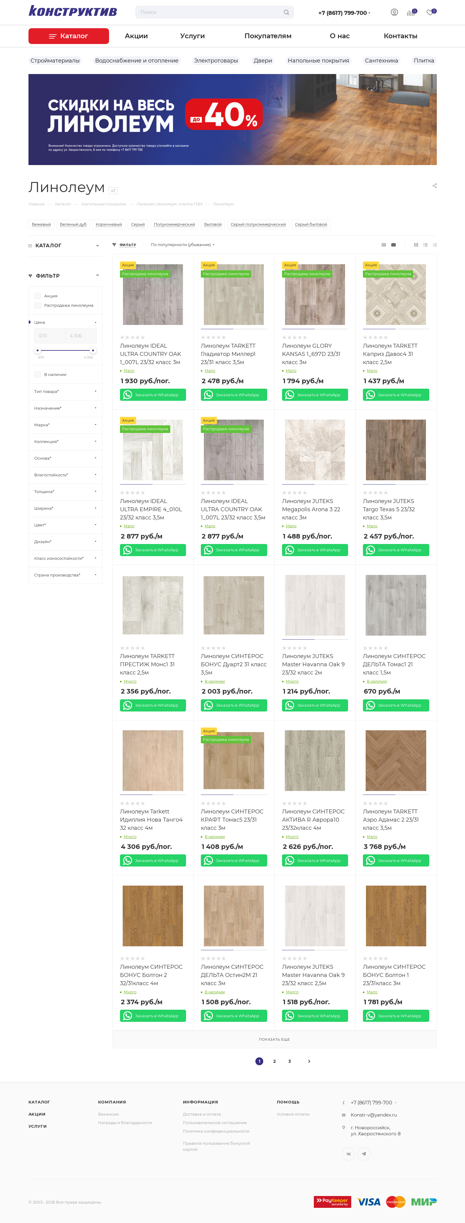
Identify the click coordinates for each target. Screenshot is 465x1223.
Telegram (363, 1153)
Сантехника (381, 60)
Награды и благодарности (125, 1122)
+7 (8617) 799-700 (342, 13)
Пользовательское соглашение (215, 1122)
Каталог (39, 1102)
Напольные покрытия (318, 60)
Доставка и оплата (202, 1114)
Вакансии (108, 1114)
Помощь (288, 1102)
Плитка (424, 60)
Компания (112, 1102)
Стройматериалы (55, 60)
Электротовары (216, 60)
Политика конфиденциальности (216, 1131)
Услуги (37, 1126)
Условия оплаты (293, 1114)
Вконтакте (348, 1153)
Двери (263, 60)
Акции (37, 1114)
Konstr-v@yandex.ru (374, 1115)
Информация (200, 1102)
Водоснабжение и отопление (136, 60)
